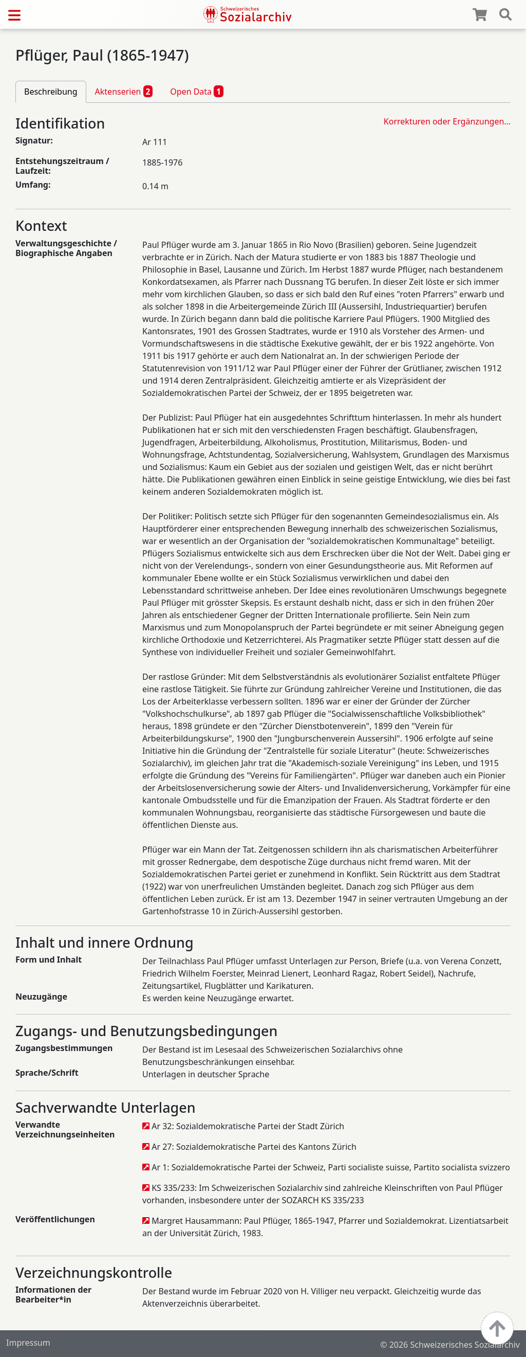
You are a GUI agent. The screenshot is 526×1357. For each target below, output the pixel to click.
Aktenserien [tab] (124, 91)
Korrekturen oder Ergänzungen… (447, 121)
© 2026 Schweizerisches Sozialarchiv (450, 1344)
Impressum (28, 1342)
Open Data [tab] (196, 91)
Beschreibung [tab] (51, 91)
